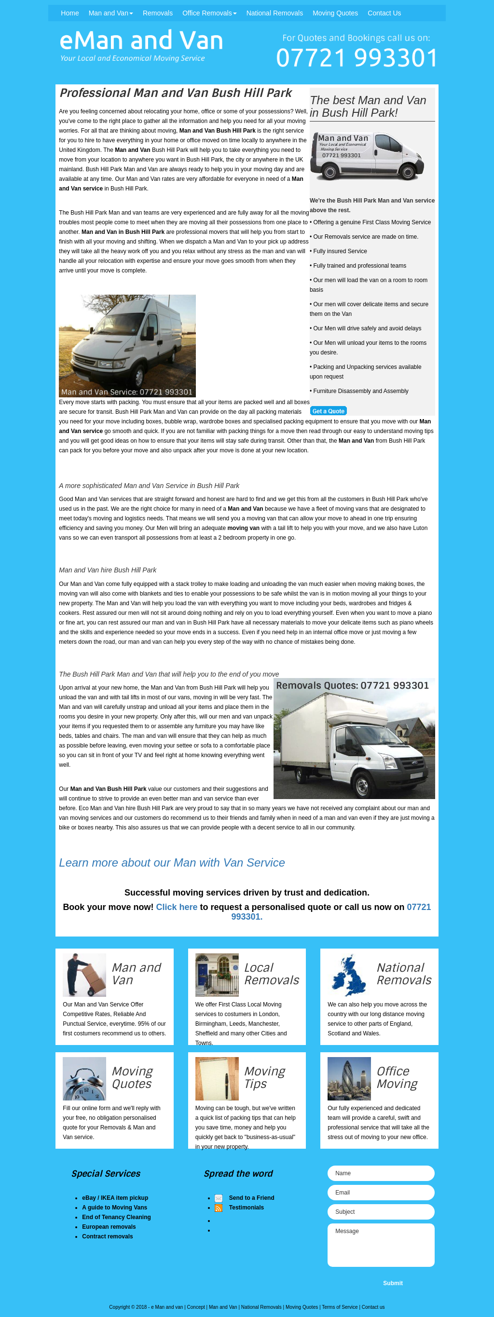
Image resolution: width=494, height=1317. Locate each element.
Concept (196, 1307)
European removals (109, 1226)
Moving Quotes (335, 13)
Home (70, 13)
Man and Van (111, 13)
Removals (158, 13)
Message (381, 1245)
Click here (176, 907)
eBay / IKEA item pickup (115, 1198)
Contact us (373, 1307)
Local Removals (271, 974)
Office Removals (209, 13)
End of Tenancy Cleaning (116, 1217)
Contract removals (107, 1236)
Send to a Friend (251, 1198)
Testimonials (246, 1207)
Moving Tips (264, 1077)
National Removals (275, 13)
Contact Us (384, 13)
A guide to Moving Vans (114, 1207)
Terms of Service (339, 1307)
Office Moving (396, 1077)
